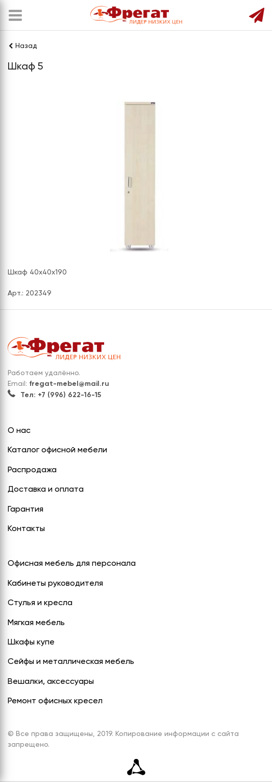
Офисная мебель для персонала (72, 564)
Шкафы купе (31, 642)
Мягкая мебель (36, 623)
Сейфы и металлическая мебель (71, 662)
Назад (22, 46)
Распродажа (32, 470)
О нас (19, 431)
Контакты (26, 529)
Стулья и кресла (40, 603)
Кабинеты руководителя (55, 584)
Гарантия (25, 509)
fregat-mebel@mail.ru (69, 383)
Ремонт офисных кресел (55, 701)
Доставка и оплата (46, 490)
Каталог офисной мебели (57, 450)
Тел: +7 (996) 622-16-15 (54, 395)
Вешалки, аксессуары (51, 682)
